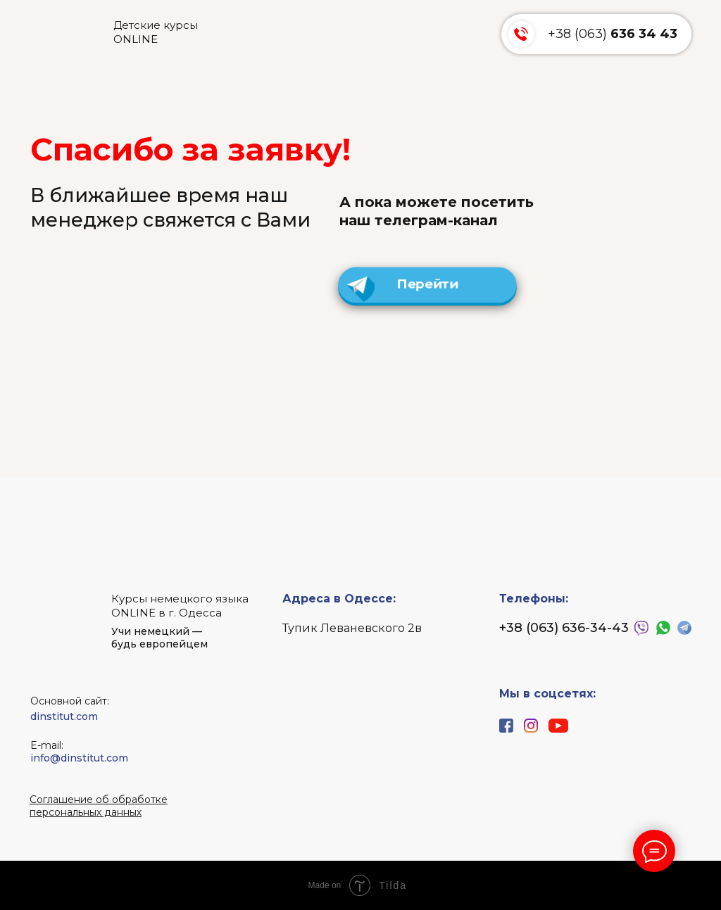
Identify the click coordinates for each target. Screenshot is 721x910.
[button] (99, 806)
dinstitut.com (64, 716)
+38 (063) (612, 34)
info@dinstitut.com (79, 758)
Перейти (427, 285)
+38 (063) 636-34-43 (564, 628)
